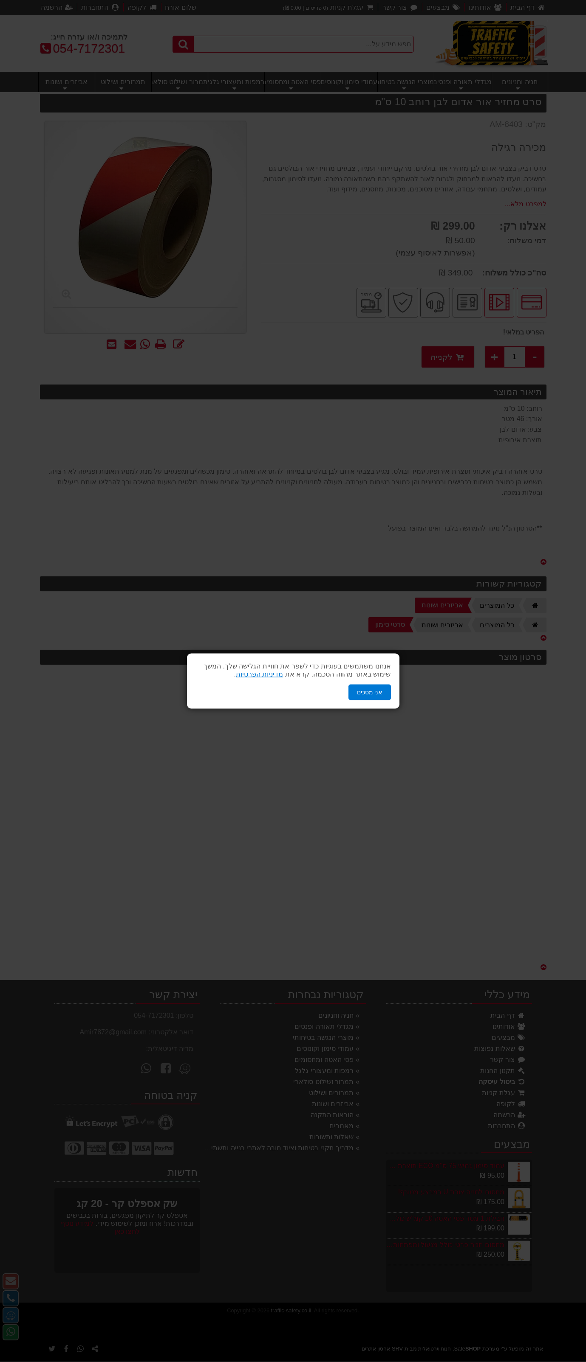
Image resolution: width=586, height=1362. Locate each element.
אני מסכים (369, 692)
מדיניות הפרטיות (259, 674)
